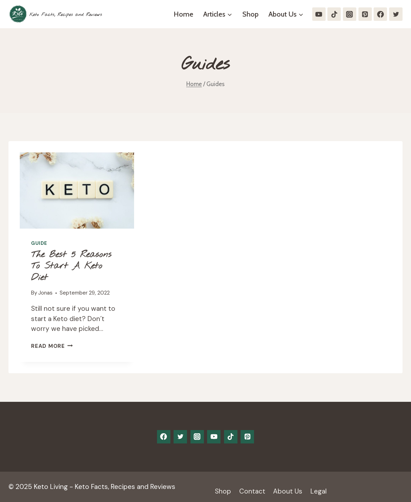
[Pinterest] (365, 14)
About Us (287, 491)
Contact (252, 491)
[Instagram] (349, 14)
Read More (52, 346)
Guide (39, 243)
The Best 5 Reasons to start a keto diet (71, 266)
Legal (318, 491)
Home (183, 14)
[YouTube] (319, 14)
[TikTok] (334, 14)
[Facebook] (380, 14)
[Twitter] (396, 14)
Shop (250, 14)
